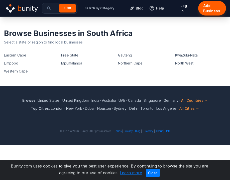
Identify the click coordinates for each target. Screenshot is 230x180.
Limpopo (11, 63)
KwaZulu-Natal (186, 55)
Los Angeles (166, 108)
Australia (109, 100)
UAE (122, 100)
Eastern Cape (15, 55)
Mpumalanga (71, 63)
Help (167, 131)
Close (153, 173)
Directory (148, 131)
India (95, 100)
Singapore (152, 100)
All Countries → (194, 100)
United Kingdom (75, 100)
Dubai (89, 108)
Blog (137, 131)
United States (49, 100)
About (159, 131)
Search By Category (99, 8)
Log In (183, 8)
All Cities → (189, 108)
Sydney (120, 108)
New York (74, 108)
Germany (171, 100)
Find (67, 8)
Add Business (211, 8)
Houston (104, 108)
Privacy (128, 131)
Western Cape (16, 71)
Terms (118, 131)
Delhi (133, 108)
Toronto (147, 108)
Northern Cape (130, 63)
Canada (134, 100)
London (57, 108)
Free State (69, 55)
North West (184, 63)
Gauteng (125, 55)
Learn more (131, 172)
